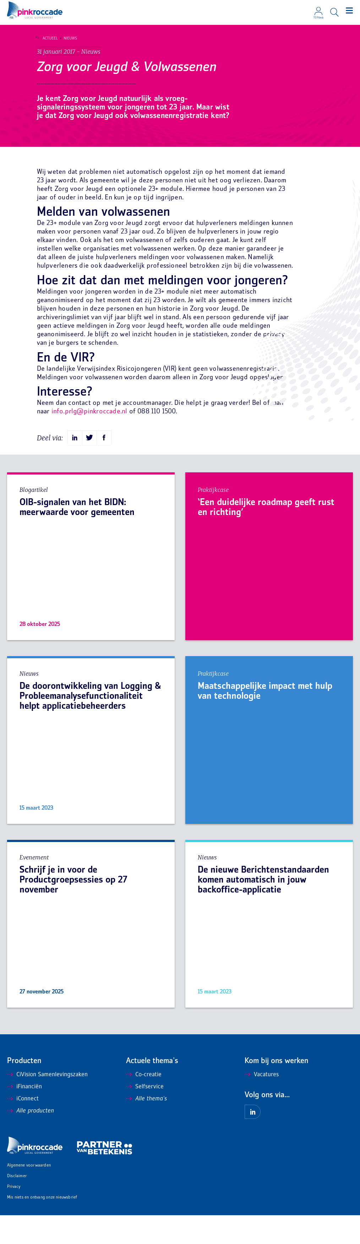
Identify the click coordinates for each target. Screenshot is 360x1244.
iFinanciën (24, 1116)
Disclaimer (17, 1205)
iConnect (23, 1128)
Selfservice (145, 1116)
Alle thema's (146, 1128)
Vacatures (262, 1103)
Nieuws (68, 38)
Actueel (47, 38)
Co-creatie (144, 1103)
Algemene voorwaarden (29, 1194)
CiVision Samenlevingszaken (47, 1103)
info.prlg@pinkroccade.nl (89, 441)
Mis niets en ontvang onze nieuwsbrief (42, 1226)
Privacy (13, 1216)
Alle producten (30, 1140)
